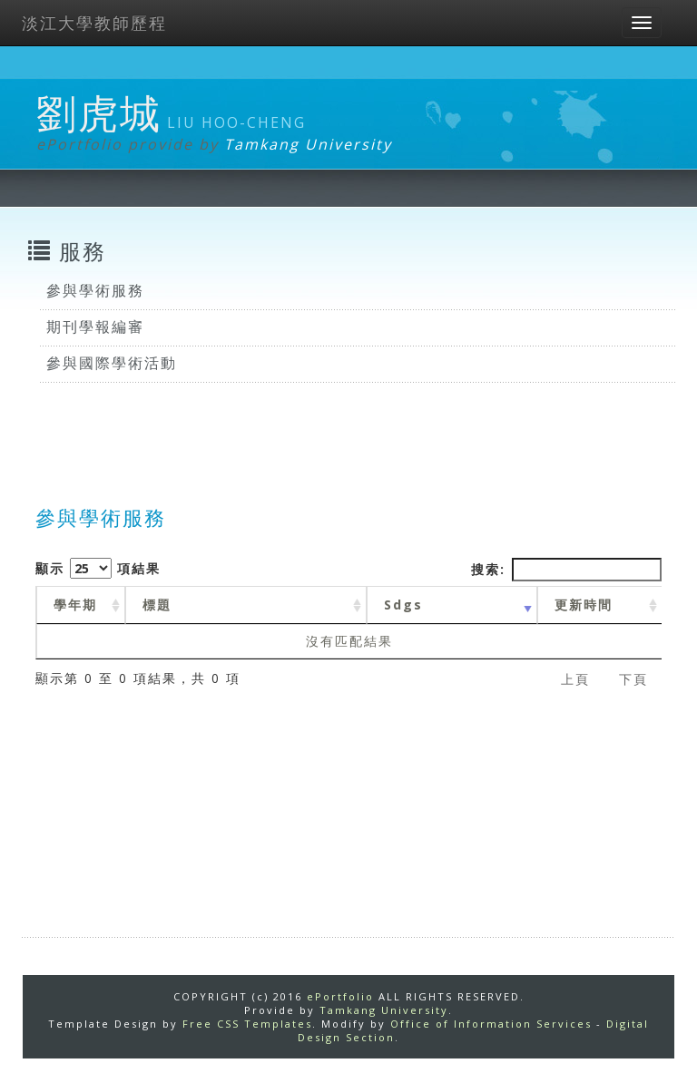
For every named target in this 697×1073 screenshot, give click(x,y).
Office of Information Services (491, 1023)
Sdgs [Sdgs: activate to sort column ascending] (403, 604)
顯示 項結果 (98, 568)
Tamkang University (308, 144)
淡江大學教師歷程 (94, 23)
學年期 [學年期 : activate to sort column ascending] (75, 604)
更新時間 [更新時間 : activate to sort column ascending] (584, 604)
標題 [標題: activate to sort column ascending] (157, 604)
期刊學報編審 (95, 327)
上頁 (575, 679)
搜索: (566, 569)
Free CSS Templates (247, 1023)
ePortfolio (340, 996)
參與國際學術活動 (111, 363)
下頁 (633, 679)
